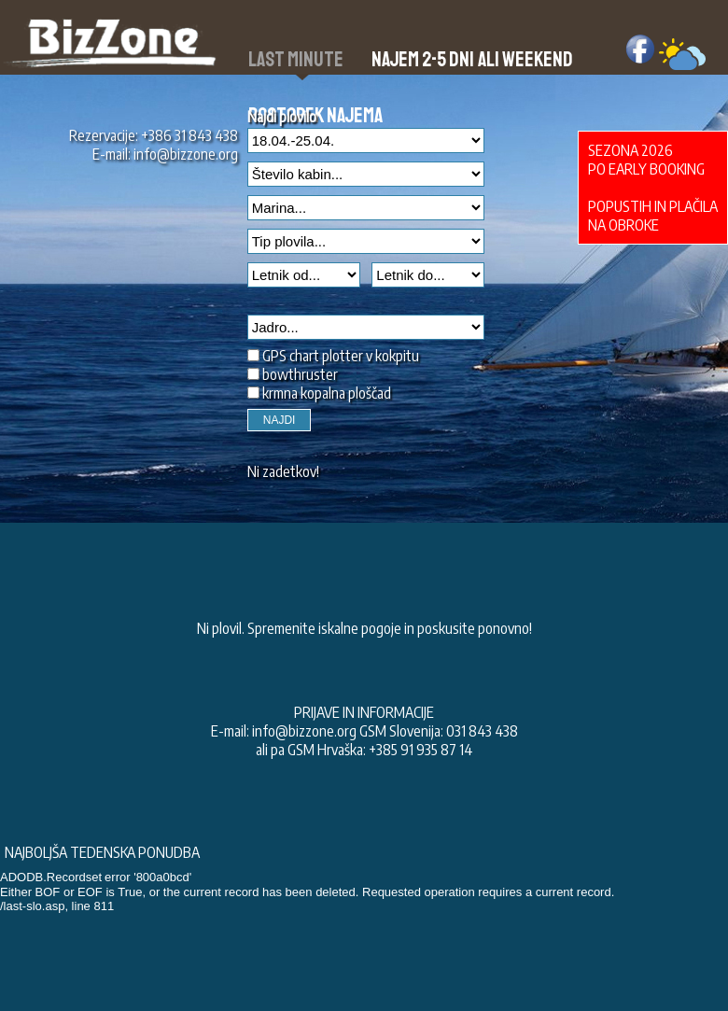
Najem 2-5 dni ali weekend (472, 60)
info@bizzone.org (185, 154)
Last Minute (295, 60)
